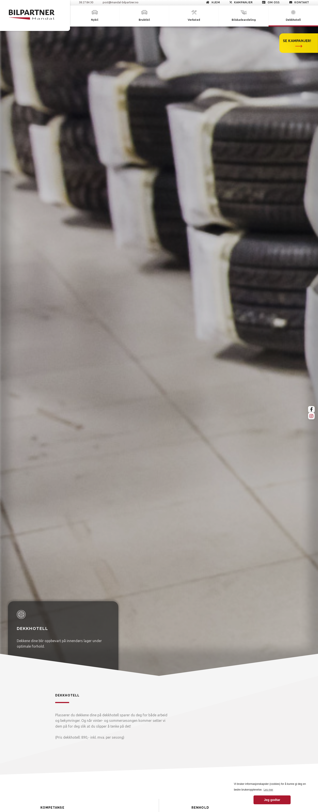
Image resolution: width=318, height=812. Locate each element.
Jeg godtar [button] (272, 800)
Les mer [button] (268, 789)
